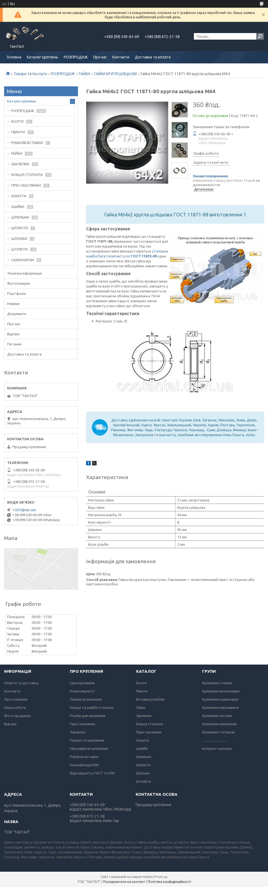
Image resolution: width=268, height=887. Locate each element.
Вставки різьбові (150, 699)
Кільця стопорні (149, 724)
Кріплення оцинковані (220, 699)
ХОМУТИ (18, 196)
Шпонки (143, 773)
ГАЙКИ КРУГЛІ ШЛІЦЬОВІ (115, 74)
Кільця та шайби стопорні (91, 707)
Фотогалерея (18, 283)
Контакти (120, 57)
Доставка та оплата (153, 57)
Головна (14, 57)
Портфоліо (16, 293)
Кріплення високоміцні (221, 691)
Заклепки (77, 732)
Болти (141, 683)
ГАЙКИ (84, 74)
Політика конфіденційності (169, 881)
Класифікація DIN (84, 765)
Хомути (142, 740)
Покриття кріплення (87, 740)
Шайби (142, 748)
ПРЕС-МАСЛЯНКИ (26, 185)
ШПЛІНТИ (19, 228)
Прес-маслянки (82, 724)
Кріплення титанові (218, 732)
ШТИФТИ (19, 249)
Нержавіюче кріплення (89, 748)
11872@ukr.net (24, 510)
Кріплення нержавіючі (220, 707)
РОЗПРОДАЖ (76, 57)
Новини (13, 304)
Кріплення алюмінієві (219, 724)
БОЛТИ (17, 121)
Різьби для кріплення (87, 716)
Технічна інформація (24, 273)
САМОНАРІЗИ (22, 260)
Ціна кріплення (82, 683)
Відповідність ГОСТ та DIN (92, 773)
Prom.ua (160, 877)
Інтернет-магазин (217, 748)
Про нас (100, 57)
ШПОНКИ (19, 238)
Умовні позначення (86, 699)
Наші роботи (15, 707)
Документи (16, 314)
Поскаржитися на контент (124, 881)
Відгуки (13, 334)
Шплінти (143, 765)
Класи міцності (82, 691)
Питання (14, 344)
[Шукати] (260, 36)
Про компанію (16, 699)
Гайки (140, 707)
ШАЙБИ (17, 206)
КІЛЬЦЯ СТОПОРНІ (27, 175)
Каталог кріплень (42, 57)
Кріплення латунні (217, 716)
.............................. (214, 740)
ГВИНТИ (18, 132)
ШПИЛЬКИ (20, 217)
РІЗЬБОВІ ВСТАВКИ (27, 143)
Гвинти (141, 691)
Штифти (143, 781)
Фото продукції (17, 716)
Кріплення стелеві (217, 683)
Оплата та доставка (21, 683)
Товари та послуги (30, 74)
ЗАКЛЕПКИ (20, 164)
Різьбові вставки (84, 757)
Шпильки (143, 757)
